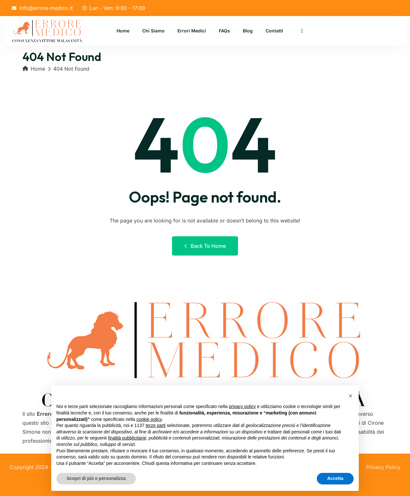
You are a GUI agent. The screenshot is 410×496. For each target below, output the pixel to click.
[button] (350, 396)
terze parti (156, 425)
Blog (248, 31)
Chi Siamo (153, 31)
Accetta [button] (335, 478)
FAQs (224, 31)
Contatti (274, 31)
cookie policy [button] (149, 419)
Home (123, 31)
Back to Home (205, 246)
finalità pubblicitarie (127, 437)
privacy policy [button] (242, 406)
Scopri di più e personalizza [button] (96, 478)
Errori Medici (191, 31)
